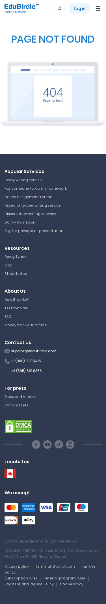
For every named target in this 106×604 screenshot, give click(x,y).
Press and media (20, 396)
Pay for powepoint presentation (34, 230)
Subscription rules (21, 578)
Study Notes (16, 273)
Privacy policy (17, 566)
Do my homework (20, 222)
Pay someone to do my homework (36, 188)
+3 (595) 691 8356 (26, 370)
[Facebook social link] (36, 444)
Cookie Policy (71, 584)
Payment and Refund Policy (29, 584)
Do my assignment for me (28, 196)
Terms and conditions (55, 566)
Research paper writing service (33, 205)
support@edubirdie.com (34, 351)
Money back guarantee (26, 325)
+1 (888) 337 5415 (26, 360)
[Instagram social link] (70, 444)
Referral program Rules (65, 578)
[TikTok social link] (59, 444)
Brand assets (17, 405)
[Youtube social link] (47, 444)
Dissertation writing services (30, 213)
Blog (8, 265)
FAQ (8, 316)
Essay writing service (23, 180)
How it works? (17, 299)
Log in (79, 8)
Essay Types (15, 256)
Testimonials (16, 308)
